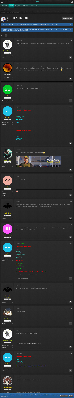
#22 (71, 64)
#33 (71, 353)
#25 (71, 149)
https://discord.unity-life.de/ (31, 24)
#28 (71, 225)
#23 (71, 85)
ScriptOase (11, 20)
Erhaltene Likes (5, 56)
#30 (71, 285)
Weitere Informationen (64, 395)
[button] (2, 2)
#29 (71, 243)
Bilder (3, 195)
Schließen (71, 395)
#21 (71, 40)
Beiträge (4, 57)
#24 (71, 107)
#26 (71, 176)
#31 (71, 308)
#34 (71, 377)
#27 (71, 201)
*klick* (11, 30)
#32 (71, 330)
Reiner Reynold (31, 343)
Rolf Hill (29, 275)
